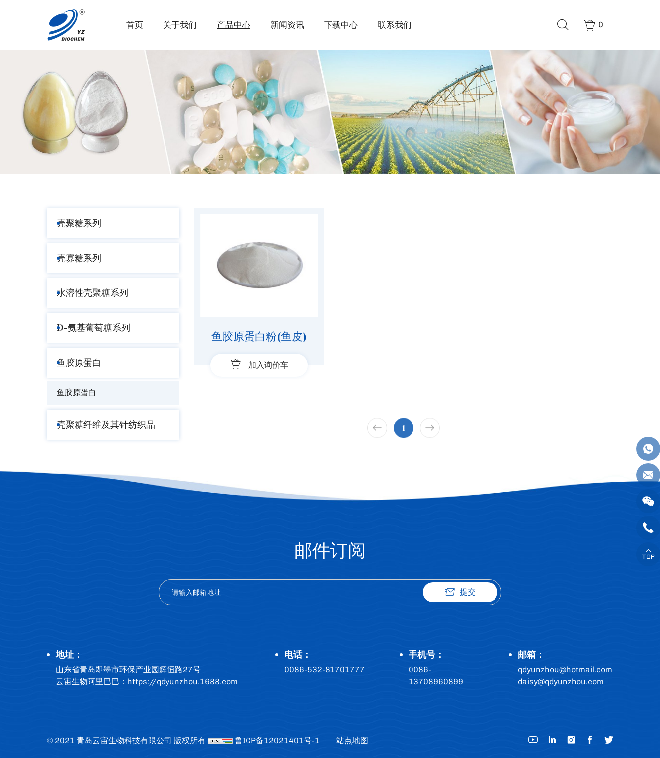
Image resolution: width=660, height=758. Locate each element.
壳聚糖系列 (79, 223)
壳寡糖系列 (79, 258)
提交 (468, 592)
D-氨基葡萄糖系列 (93, 327)
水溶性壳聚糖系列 (92, 292)
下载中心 (341, 24)
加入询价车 (268, 365)
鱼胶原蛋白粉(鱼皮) (259, 336)
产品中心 (233, 24)
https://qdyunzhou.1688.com (182, 681)
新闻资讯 (287, 24)
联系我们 (395, 24)
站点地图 (352, 740)
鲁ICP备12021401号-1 (277, 740)
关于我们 (180, 24)
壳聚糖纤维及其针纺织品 (106, 424)
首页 (134, 24)
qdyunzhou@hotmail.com (565, 669)
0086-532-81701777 (324, 669)
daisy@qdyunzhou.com (561, 681)
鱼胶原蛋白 (79, 362)
